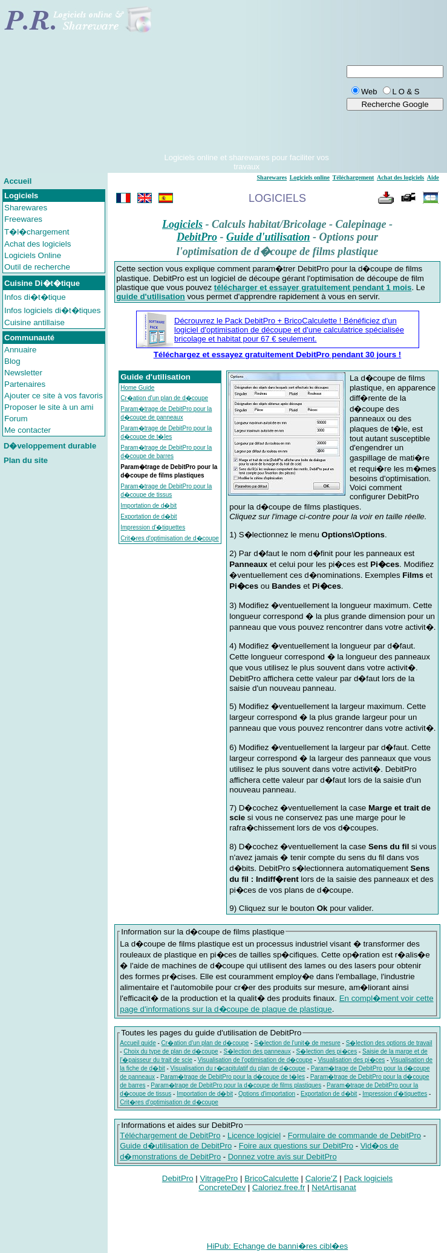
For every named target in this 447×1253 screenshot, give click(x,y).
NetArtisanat (334, 1187)
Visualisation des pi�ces (351, 1060)
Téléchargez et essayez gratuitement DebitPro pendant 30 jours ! (278, 354)
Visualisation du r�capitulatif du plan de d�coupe (238, 1068)
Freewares (23, 219)
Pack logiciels (368, 1178)
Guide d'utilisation (268, 237)
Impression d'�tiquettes (152, 527)
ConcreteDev (222, 1187)
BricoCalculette (271, 1178)
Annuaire (20, 349)
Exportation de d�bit (148, 516)
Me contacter (27, 430)
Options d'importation (266, 1093)
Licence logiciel (254, 1135)
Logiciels (182, 224)
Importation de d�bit (148, 505)
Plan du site (26, 460)
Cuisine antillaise (34, 322)
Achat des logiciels (37, 243)
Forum (16, 418)
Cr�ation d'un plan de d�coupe (164, 398)
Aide (433, 177)
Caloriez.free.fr (278, 1187)
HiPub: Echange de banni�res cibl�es (277, 1246)
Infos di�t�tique (35, 297)
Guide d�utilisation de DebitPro (176, 1145)
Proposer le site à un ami (48, 407)
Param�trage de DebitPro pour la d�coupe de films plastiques (236, 1085)
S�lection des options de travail (389, 1043)
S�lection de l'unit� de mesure (297, 1043)
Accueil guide (137, 1043)
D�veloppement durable (50, 445)
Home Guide (137, 387)
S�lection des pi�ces (326, 1051)
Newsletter (23, 372)
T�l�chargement (37, 231)
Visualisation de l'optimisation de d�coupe (255, 1060)
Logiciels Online (32, 255)
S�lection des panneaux (256, 1051)
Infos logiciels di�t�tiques (52, 310)
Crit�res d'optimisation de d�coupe (169, 538)
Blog (12, 361)
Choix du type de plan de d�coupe (170, 1051)
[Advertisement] (246, 77)
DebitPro (197, 237)
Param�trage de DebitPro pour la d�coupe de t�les (232, 1076)
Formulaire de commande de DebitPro (354, 1135)
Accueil (17, 181)
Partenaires (24, 384)
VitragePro (219, 1178)
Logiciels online (310, 177)
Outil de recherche (37, 266)
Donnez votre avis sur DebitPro (282, 1156)
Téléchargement (353, 177)
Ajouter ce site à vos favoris (53, 395)
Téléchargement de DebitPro (170, 1135)
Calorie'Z (321, 1178)
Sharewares (25, 207)
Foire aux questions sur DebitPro (296, 1145)
